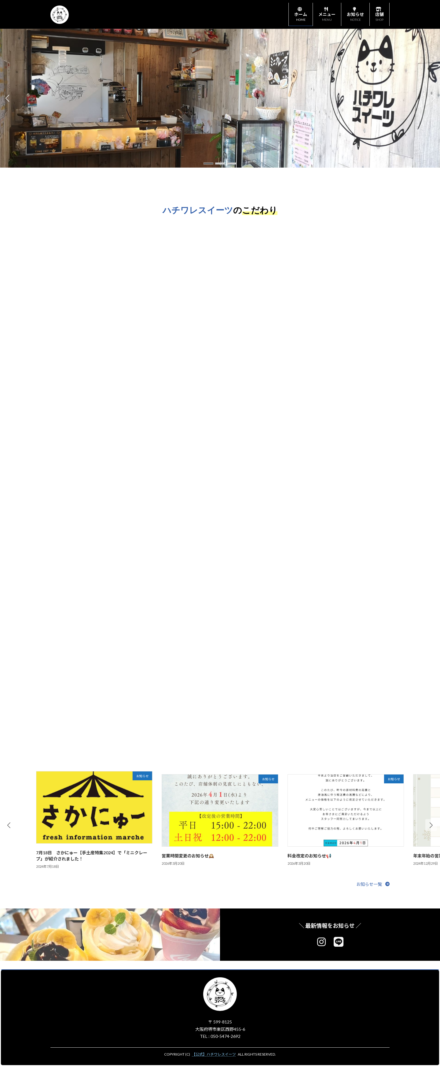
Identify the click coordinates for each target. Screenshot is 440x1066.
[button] (208, 163)
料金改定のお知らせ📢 (309, 855)
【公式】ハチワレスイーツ (214, 1054)
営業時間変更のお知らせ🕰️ (188, 855)
